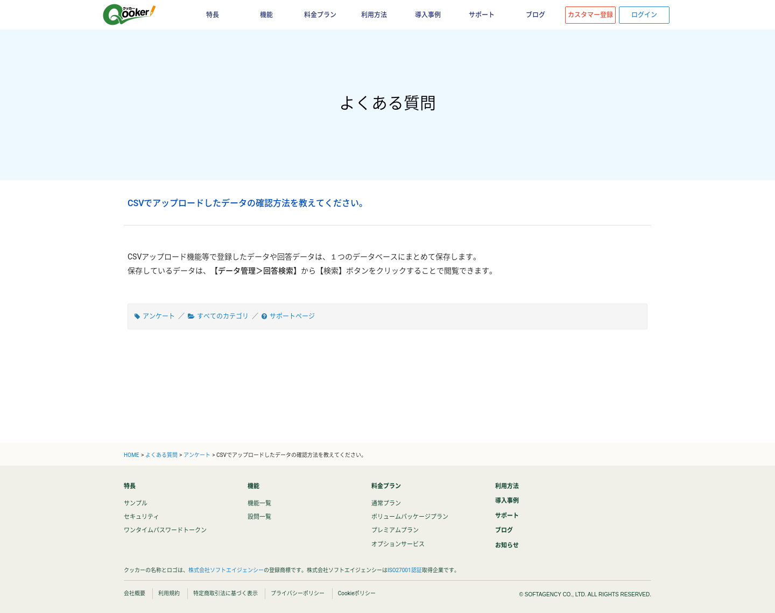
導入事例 (428, 15)
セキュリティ (141, 516)
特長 (212, 15)
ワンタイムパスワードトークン (165, 530)
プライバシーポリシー (298, 593)
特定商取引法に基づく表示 (225, 593)
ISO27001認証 (405, 570)
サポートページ (292, 316)
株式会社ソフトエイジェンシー (226, 570)
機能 (266, 15)
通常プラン (386, 503)
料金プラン (320, 15)
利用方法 (374, 15)
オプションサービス (398, 544)
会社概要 (134, 593)
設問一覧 (259, 516)
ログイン (644, 15)
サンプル (135, 503)
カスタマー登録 (590, 15)
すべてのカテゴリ (223, 316)
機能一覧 (259, 503)
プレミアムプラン (395, 530)
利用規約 (169, 593)
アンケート (159, 316)
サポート (482, 15)
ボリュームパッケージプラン (409, 516)
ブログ (535, 15)
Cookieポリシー (357, 593)
